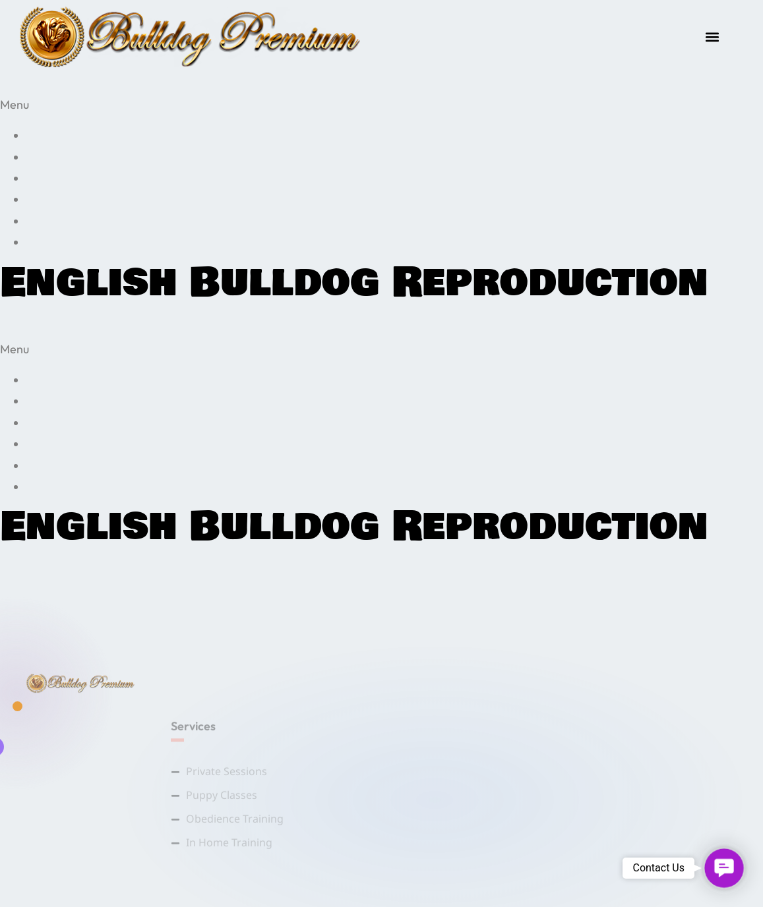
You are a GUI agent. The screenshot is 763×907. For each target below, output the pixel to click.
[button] (712, 37)
